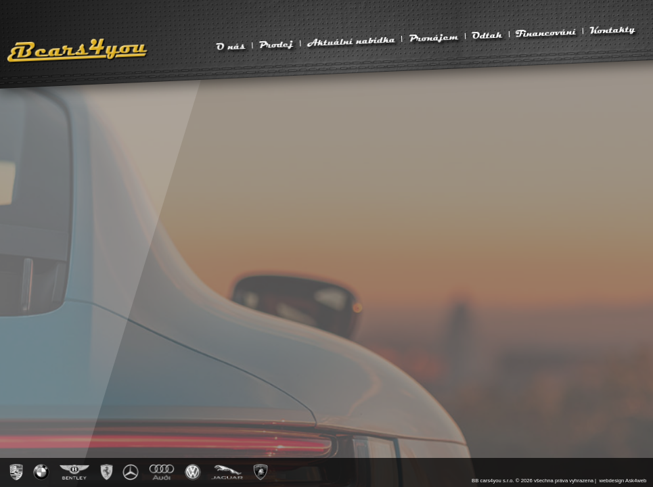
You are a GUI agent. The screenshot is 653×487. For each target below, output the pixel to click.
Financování (546, 32)
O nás (231, 46)
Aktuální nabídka (351, 40)
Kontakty (612, 29)
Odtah (487, 35)
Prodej (276, 44)
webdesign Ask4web (622, 481)
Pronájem (433, 37)
